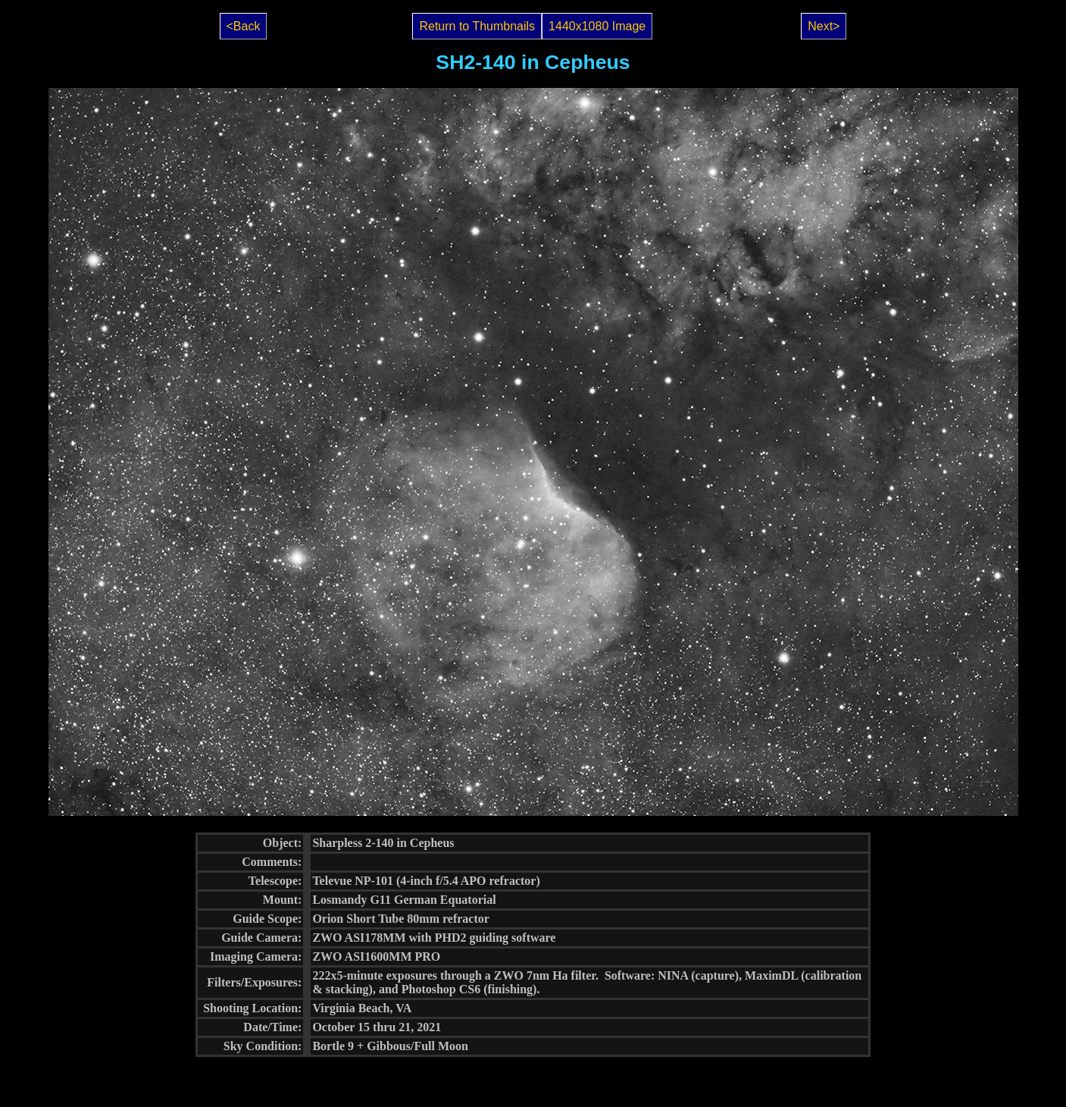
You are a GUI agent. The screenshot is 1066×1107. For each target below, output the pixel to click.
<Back (244, 26)
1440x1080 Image (597, 26)
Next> (823, 26)
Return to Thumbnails (477, 26)
